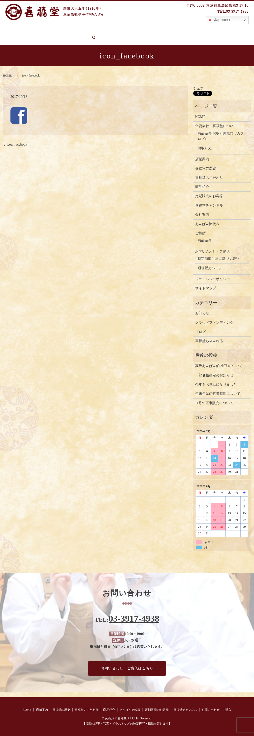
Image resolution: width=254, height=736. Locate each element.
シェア (198, 88)
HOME (8, 29)
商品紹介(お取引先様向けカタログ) (221, 135)
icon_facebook (17, 144)
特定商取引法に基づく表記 (218, 258)
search (49, 37)
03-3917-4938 (134, 618)
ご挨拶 (200, 233)
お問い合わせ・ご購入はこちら (127, 668)
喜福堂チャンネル (207, 29)
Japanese (219, 20)
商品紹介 (111, 29)
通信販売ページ (210, 267)
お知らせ (202, 313)
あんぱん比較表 (137, 29)
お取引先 (205, 148)
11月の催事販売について (214, 402)
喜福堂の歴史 (51, 29)
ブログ (200, 331)
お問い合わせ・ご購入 (21, 37)
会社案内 (202, 214)
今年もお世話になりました (216, 384)
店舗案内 (27, 29)
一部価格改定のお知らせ (214, 375)
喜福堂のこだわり (83, 29)
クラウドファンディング (214, 322)
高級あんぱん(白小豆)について (219, 366)
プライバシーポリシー (212, 279)
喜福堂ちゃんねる (209, 340)
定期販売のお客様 (171, 29)
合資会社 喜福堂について (216, 126)
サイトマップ (205, 288)
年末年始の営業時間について (217, 393)
